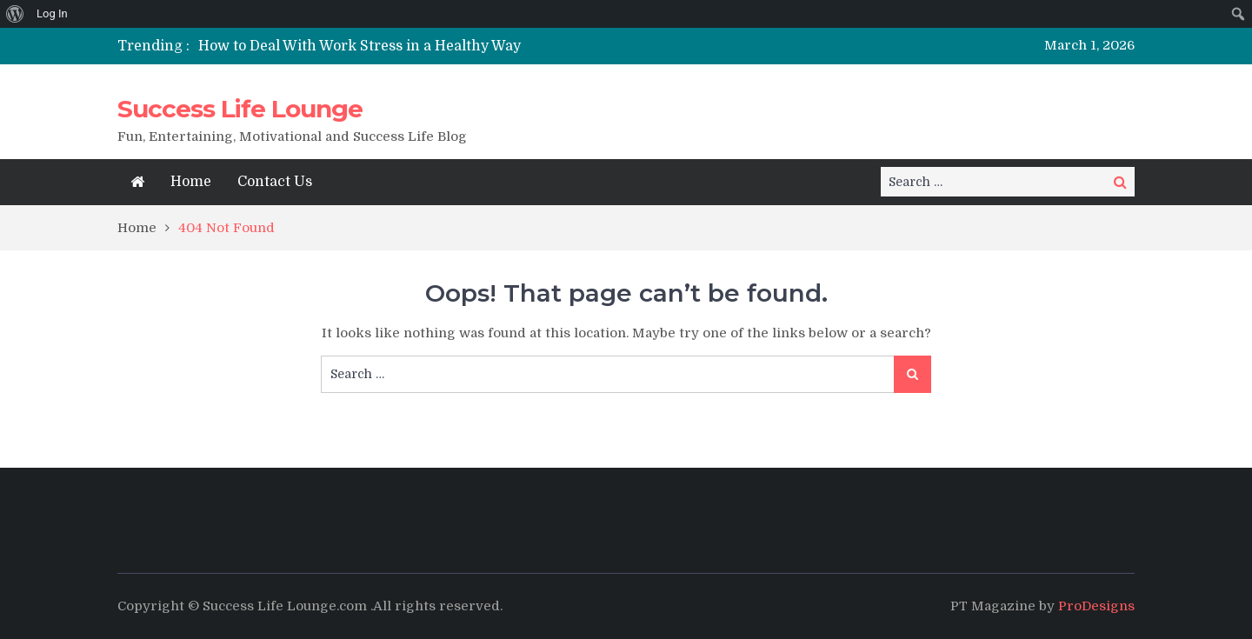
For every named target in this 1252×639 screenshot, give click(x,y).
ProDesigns (1096, 606)
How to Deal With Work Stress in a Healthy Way (359, 46)
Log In (52, 13)
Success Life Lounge (240, 108)
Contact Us (274, 182)
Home (190, 182)
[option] (463, 46)
